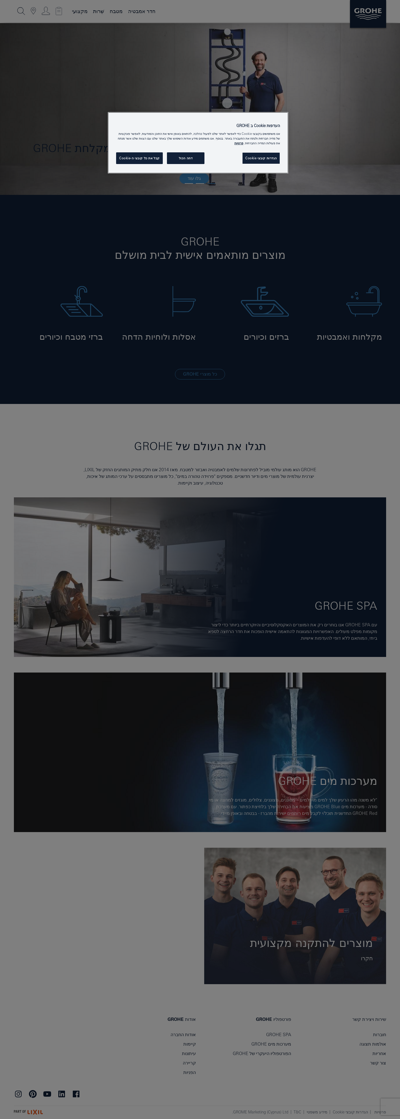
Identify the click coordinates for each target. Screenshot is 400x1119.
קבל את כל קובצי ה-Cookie (139, 158)
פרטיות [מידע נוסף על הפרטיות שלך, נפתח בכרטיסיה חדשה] (238, 143)
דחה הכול (186, 158)
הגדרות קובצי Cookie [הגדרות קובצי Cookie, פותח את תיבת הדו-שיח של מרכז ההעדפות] (261, 158)
